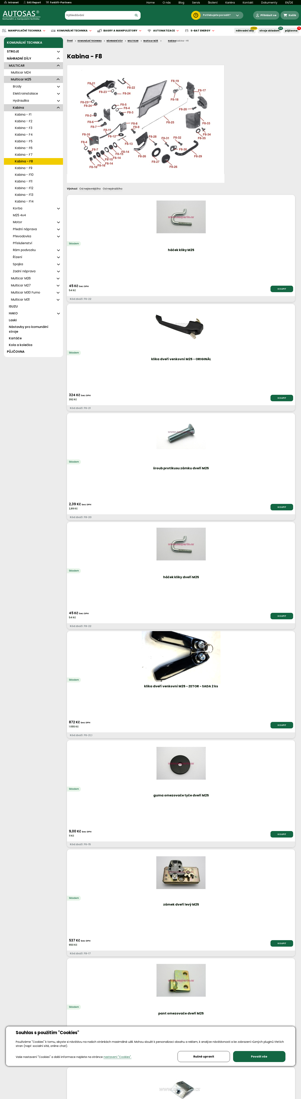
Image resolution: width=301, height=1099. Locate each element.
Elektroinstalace (25, 93)
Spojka (18, 264)
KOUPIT (108, 288)
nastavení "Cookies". (118, 1057)
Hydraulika (21, 100)
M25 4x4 (19, 215)
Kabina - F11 (23, 181)
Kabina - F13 (24, 194)
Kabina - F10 (24, 174)
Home (150, 3)
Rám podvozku (24, 250)
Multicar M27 (21, 285)
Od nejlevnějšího (90, 188)
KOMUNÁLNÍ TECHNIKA (24, 42)
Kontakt (248, 3)
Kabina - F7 (23, 154)
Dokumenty (269, 3)
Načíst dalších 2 (180, 870)
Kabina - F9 (23, 168)
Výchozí (72, 188)
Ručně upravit (203, 1057)
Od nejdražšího (112, 188)
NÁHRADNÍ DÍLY (245, 30)
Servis (196, 3)
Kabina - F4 (24, 134)
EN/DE (289, 3)
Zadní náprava (24, 271)
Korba (17, 208)
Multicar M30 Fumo (25, 292)
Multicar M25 (21, 79)
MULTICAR (17, 65)
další (287, 855)
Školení (213, 3)
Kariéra (230, 3)
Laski (13, 320)
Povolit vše (259, 1057)
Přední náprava (25, 229)
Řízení (17, 257)
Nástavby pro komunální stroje (28, 329)
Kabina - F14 (24, 201)
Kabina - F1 (23, 114)
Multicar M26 (21, 278)
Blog (181, 3)
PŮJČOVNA (291, 30)
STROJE (13, 51)
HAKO (13, 313)
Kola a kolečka (20, 345)
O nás (167, 3)
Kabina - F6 (23, 148)
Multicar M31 (20, 299)
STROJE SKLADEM (269, 30)
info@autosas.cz (145, 1068)
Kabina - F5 (23, 141)
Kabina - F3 (23, 128)
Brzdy (17, 86)
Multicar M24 (21, 72)
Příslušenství (22, 243)
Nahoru (73, 852)
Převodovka (22, 236)
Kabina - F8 (24, 161)
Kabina (18, 107)
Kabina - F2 (23, 121)
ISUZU (13, 306)
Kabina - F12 (24, 188)
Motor (17, 222)
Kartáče (15, 338)
